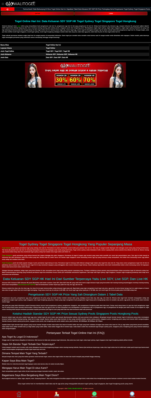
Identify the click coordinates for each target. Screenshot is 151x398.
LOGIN (111, 13)
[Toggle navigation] (3, 4)
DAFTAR (37, 13)
